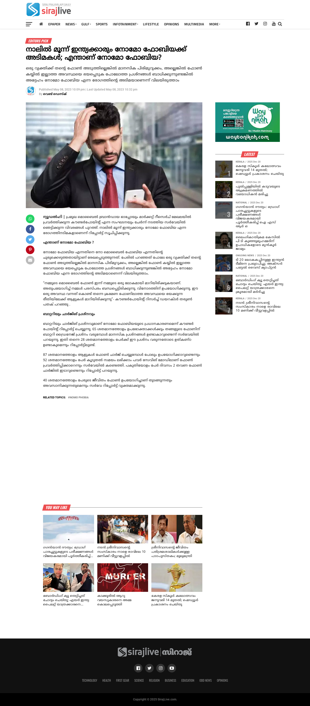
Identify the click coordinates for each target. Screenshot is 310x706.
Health (106, 680)
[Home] (41, 24)
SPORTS (102, 24)
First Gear (122, 680)
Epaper (54, 24)
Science (139, 680)
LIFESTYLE (151, 24)
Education (187, 680)
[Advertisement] (205, 11)
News (70, 24)
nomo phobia (79, 397)
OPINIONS (171, 24)
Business (170, 680)
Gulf (85, 24)
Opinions (222, 680)
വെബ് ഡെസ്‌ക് (55, 94)
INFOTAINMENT (124, 24)
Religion (154, 680)
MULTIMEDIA (194, 24)
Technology (89, 680)
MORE (214, 24)
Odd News (205, 680)
